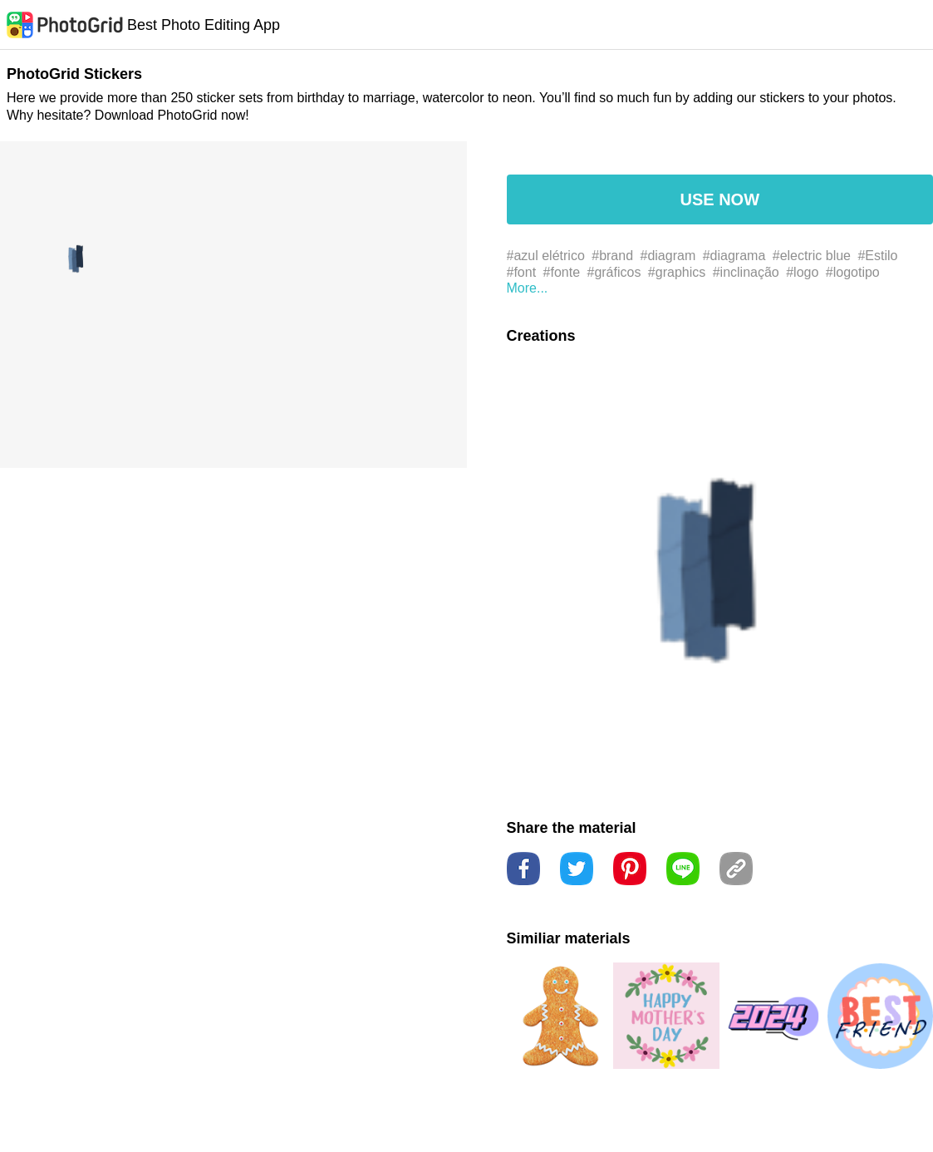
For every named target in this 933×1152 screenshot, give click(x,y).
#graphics (676, 272)
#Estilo (877, 256)
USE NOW (719, 199)
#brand (612, 256)
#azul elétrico (546, 256)
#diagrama (734, 256)
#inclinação (746, 272)
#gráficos (614, 272)
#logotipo (853, 272)
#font (522, 272)
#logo (802, 272)
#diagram (668, 256)
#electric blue (812, 256)
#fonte (561, 272)
